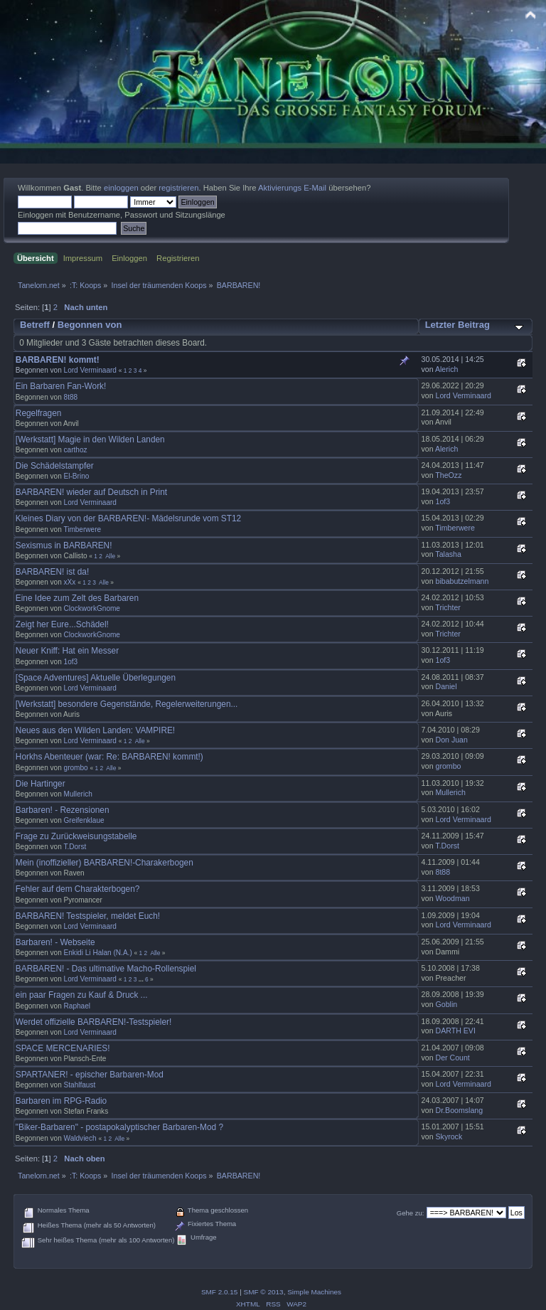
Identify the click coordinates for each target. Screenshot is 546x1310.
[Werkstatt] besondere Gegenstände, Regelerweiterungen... (127, 704)
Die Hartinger (40, 784)
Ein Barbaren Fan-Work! (61, 386)
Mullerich (78, 794)
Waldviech (80, 1138)
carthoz (75, 450)
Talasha (448, 554)
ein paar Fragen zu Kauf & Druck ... (82, 995)
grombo (76, 768)
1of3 (443, 501)
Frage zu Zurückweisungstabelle (76, 836)
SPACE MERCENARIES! (63, 1048)
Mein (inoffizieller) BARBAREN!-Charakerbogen (104, 863)
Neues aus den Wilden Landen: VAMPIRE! (95, 730)
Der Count (453, 1057)
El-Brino (77, 476)
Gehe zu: (410, 1213)
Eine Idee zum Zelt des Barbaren (77, 598)
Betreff (35, 324)
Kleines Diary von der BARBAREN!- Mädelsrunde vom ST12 (128, 518)
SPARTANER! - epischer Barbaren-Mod (90, 1075)
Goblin (447, 1004)
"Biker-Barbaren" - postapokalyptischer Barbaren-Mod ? (119, 1127)
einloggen (121, 187)
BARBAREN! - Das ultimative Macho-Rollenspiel (106, 969)
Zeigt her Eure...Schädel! (62, 624)
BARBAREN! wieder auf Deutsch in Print (91, 492)
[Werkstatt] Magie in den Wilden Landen (90, 439)
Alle (110, 556)
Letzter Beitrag (457, 324)
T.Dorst (74, 847)
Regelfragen (39, 413)
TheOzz (448, 475)
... (142, 979)
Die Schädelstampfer (55, 466)
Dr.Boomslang (459, 1110)
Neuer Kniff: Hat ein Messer (67, 651)
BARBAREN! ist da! (52, 572)
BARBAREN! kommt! (58, 360)
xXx (70, 582)
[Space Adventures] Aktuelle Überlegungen (96, 678)
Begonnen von (90, 324)
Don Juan (452, 739)
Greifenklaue (84, 820)
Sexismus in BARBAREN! (64, 545)
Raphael (77, 1006)
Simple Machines (314, 1292)
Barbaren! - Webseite (55, 942)
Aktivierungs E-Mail (292, 187)
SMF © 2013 (264, 1292)
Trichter (448, 607)
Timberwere (82, 529)
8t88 (71, 397)
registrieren (178, 187)
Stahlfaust (80, 1085)
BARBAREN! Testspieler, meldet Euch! (88, 916)
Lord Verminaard (90, 370)
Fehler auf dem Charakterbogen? (77, 889)
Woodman (453, 898)
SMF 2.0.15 (219, 1292)
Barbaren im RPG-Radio (61, 1101)
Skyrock (449, 1136)
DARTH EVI (456, 1030)
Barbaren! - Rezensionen (62, 810)
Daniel (446, 686)
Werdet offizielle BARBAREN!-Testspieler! (93, 1022)
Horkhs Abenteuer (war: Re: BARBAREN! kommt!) (109, 757)
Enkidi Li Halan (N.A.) (98, 953)
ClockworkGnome (92, 608)
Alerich (446, 369)
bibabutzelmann (462, 581)
